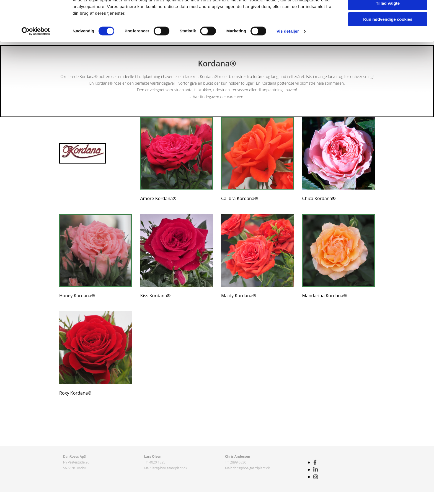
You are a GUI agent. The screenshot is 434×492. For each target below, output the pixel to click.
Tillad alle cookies (387, 13)
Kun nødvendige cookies (387, 46)
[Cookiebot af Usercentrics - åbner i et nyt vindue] (36, 58)
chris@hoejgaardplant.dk (251, 468)
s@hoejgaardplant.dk (171, 468)
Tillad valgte (388, 30)
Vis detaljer (288, 58)
